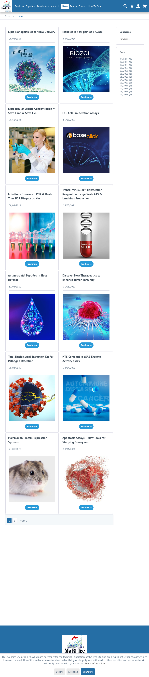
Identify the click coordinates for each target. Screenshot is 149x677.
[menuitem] (19, 6)
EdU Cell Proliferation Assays (80, 113)
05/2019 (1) (126, 91)
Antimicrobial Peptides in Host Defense (27, 278)
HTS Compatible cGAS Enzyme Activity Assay (81, 359)
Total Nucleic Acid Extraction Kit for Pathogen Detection (30, 359)
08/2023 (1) (126, 67)
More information (95, 663)
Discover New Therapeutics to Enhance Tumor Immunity (81, 278)
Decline (59, 671)
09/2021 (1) (126, 70)
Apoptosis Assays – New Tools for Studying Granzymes (83, 440)
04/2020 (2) (126, 79)
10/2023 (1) (126, 64)
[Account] (138, 6)
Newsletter (125, 38)
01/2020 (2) (126, 82)
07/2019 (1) (126, 88)
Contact (82, 6)
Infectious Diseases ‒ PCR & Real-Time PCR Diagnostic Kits (30, 196)
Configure (88, 671)
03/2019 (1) (126, 94)
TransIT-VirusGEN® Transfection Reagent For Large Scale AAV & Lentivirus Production (82, 194)
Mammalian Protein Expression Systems (27, 440)
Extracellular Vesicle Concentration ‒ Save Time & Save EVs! (31, 111)
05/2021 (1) (126, 73)
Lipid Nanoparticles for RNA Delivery (31, 32)
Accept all (73, 671)
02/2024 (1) (126, 62)
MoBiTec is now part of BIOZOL (82, 32)
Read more (32, 97)
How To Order (95, 6)
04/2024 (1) (126, 59)
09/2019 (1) (126, 85)
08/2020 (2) (126, 76)
